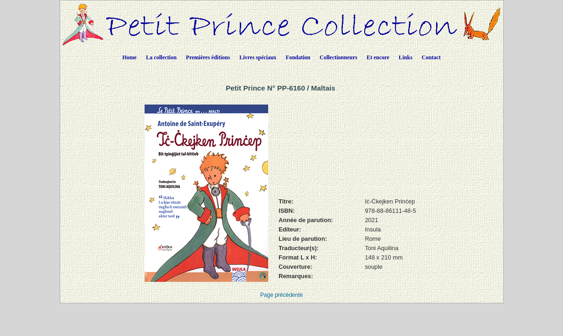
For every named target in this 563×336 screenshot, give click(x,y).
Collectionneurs (338, 57)
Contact (431, 57)
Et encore (378, 57)
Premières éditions (208, 57)
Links (405, 57)
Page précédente (281, 295)
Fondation (298, 57)
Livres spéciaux (257, 57)
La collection (161, 57)
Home (129, 57)
